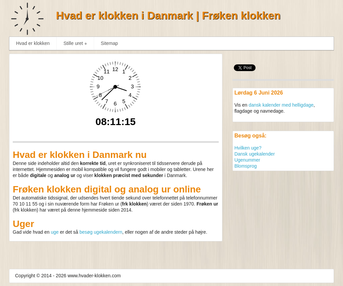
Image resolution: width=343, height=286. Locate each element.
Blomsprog (245, 166)
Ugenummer (247, 160)
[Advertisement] (283, 217)
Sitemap (109, 43)
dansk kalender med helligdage (281, 105)
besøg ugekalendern (100, 232)
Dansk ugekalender (254, 154)
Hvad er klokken (33, 43)
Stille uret (76, 43)
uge (55, 232)
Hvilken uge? (248, 148)
